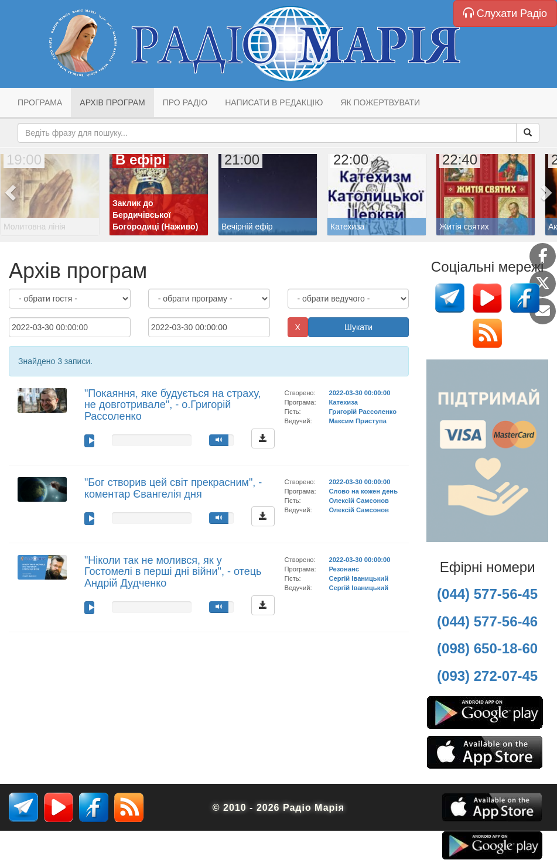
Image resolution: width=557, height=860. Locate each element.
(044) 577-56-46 (487, 621)
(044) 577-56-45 (487, 594)
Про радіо (185, 102)
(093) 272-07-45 (487, 676)
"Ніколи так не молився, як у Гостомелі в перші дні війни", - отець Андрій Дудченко (172, 572)
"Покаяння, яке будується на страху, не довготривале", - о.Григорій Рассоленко (172, 405)
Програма (40, 102)
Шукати (358, 327)
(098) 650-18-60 (487, 648)
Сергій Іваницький (358, 578)
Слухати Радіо (505, 13)
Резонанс (343, 569)
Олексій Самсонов (359, 500)
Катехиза (343, 402)
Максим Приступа (358, 420)
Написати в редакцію (274, 102)
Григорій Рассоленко (363, 411)
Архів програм (112, 102)
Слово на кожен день (363, 491)
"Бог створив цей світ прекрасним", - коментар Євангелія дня (173, 488)
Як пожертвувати (380, 102)
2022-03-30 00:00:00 (359, 392)
